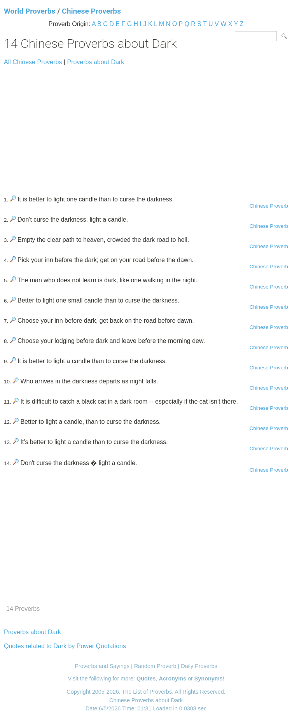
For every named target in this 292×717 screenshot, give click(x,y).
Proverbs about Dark (95, 62)
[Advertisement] (146, 127)
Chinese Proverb (269, 206)
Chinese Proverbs (91, 11)
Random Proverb (155, 666)
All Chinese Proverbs (33, 62)
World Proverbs (29, 11)
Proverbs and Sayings (102, 666)
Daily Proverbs (199, 666)
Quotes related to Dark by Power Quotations (65, 646)
